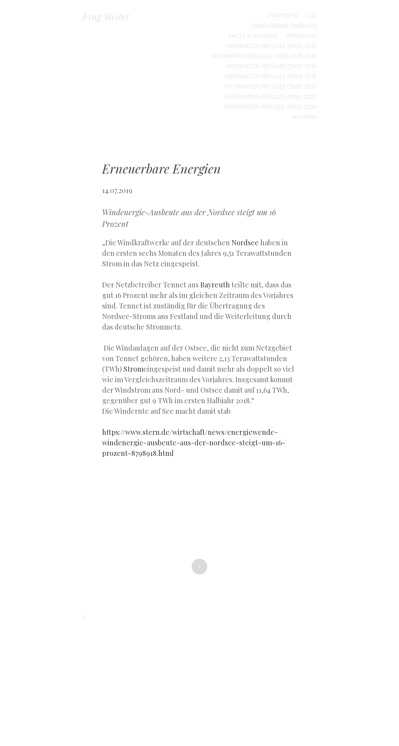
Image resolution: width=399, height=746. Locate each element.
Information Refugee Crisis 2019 (270, 86)
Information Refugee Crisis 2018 (270, 76)
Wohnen (304, 116)
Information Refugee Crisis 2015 (270, 46)
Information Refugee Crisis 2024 (270, 106)
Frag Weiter (106, 16)
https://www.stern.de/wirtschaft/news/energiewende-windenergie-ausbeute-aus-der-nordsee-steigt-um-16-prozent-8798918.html (193, 442)
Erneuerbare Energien (284, 25)
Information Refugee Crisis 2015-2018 (264, 56)
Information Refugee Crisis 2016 (270, 66)
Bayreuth (215, 284)
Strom (133, 369)
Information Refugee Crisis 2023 (270, 96)
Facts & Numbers (253, 35)
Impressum (301, 35)
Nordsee (245, 242)
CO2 (311, 15)
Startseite (282, 15)
